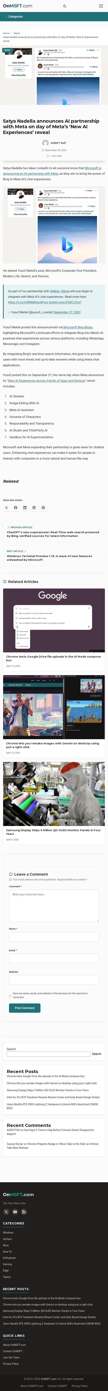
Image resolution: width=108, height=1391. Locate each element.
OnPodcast (9, 1257)
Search (11, 1049)
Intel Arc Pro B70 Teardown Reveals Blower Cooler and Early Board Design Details (53, 1097)
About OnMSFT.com (14, 1344)
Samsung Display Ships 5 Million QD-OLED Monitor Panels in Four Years (47, 1090)
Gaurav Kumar (15, 1143)
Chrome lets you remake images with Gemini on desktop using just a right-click (52, 1083)
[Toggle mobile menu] (101, 6)
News (7, 50)
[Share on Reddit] (34, 507)
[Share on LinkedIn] (24, 507)
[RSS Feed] (24, 1212)
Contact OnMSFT (13, 1351)
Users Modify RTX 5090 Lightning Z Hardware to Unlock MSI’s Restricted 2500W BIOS (51, 1323)
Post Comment (25, 1008)
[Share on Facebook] (15, 507)
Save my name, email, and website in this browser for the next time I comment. (50, 995)
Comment (15, 886)
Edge (6, 1270)
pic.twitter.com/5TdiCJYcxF (62, 302)
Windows (8, 1232)
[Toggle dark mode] (64, 6)
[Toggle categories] (54, 16)
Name (13, 928)
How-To (7, 1251)
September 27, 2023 (67, 312)
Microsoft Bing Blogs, (78, 327)
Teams (7, 1277)
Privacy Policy (11, 1363)
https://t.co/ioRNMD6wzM (25, 302)
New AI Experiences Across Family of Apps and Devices (46, 381)
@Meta (54, 291)
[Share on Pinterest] (43, 507)
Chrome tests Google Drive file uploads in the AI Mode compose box (45, 1076)
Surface (7, 1239)
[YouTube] (15, 1212)
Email (13, 950)
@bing (65, 291)
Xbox (6, 1245)
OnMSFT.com (48, 1378)
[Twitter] (6, 1212)
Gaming (7, 1264)
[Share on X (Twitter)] (6, 507)
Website (13, 971)
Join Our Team (11, 1357)
